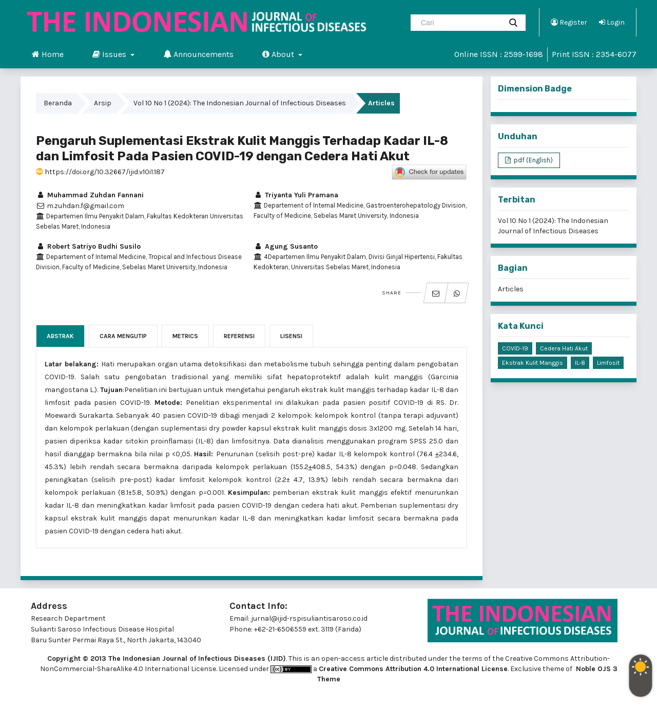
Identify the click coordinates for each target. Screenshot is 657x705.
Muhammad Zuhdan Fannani (90, 195)
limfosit (608, 362)
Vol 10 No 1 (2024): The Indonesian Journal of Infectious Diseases (239, 103)
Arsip (102, 103)
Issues (110, 54)
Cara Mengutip (123, 336)
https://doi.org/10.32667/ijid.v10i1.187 (100, 172)
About (279, 54)
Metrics (185, 336)
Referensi (239, 336)
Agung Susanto (286, 246)
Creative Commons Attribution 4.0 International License (413, 668)
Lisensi (291, 336)
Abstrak (60, 336)
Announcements (198, 54)
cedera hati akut (564, 348)
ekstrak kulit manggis (532, 362)
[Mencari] (460, 22)
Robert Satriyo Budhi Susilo (88, 246)
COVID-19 (515, 348)
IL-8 (580, 362)
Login (612, 22)
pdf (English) (532, 160)
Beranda (58, 103)
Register (569, 22)
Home (48, 54)
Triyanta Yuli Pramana (296, 195)
